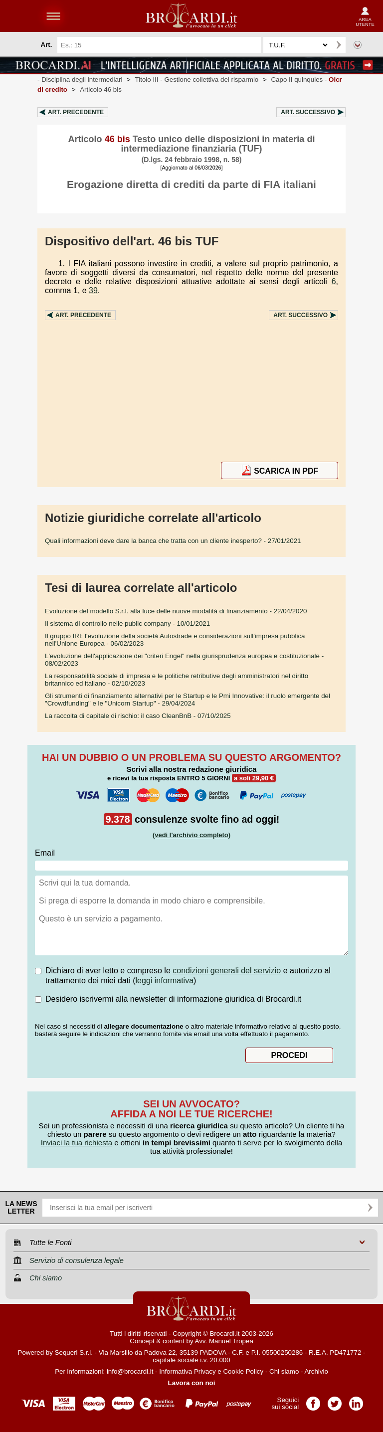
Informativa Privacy (187, 1371)
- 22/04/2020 (176, 611)
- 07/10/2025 (138, 715)
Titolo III (197, 79)
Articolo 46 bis (101, 89)
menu (53, 16)
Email (45, 853)
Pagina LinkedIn (356, 1400)
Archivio (316, 1371)
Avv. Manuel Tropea (224, 1341)
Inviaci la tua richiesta (76, 1142)
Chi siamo (284, 1371)
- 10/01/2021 (127, 623)
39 (93, 290)
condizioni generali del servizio (227, 970)
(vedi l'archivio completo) (191, 835)
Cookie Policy (243, 1371)
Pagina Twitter (335, 1400)
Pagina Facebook (313, 1400)
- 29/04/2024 (187, 699)
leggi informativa (165, 980)
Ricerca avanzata (358, 45)
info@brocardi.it (130, 1371)
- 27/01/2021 (173, 540)
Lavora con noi (191, 1383)
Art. (76, 112)
